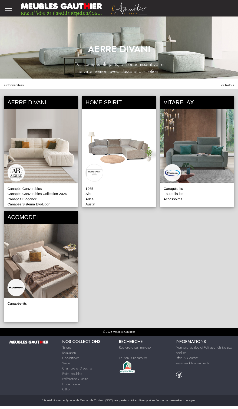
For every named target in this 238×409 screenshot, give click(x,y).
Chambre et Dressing (77, 368)
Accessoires (173, 199)
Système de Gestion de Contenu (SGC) (96, 400)
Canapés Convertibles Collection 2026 (37, 194)
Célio (65, 389)
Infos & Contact (187, 357)
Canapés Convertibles (24, 189)
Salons (66, 347)
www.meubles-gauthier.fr (192, 363)
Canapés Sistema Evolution (28, 204)
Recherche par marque (135, 347)
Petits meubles (72, 373)
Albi (88, 194)
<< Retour (227, 85)
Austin (90, 204)
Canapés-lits (173, 189)
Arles (89, 199)
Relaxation (69, 352)
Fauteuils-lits (173, 194)
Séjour (66, 363)
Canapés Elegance (22, 199)
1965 (89, 189)
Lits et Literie (71, 384)
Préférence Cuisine (75, 378)
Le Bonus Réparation (133, 357)
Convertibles (15, 85)
